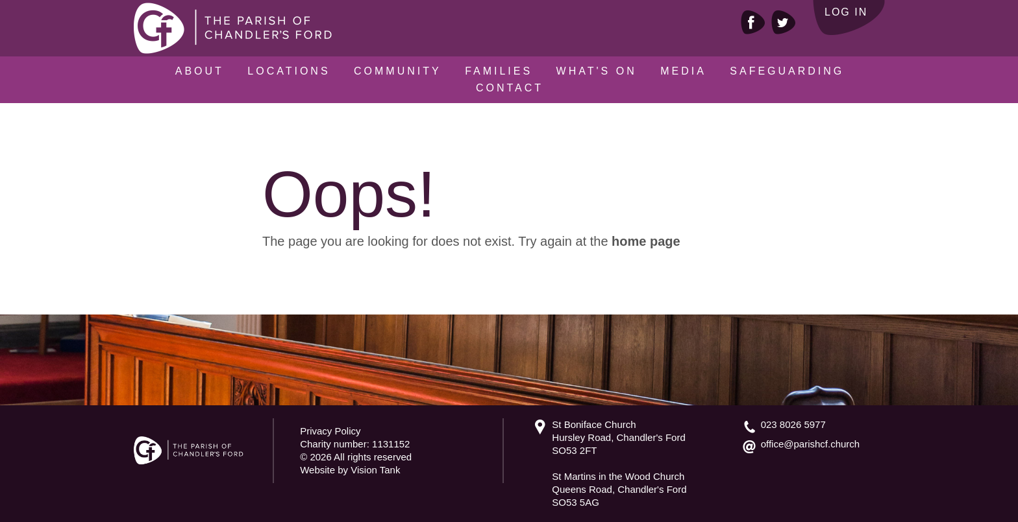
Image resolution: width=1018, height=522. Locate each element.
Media (683, 71)
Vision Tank (375, 469)
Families (498, 71)
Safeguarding (787, 71)
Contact (509, 87)
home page (646, 241)
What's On (596, 71)
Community (397, 71)
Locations (288, 71)
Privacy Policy (330, 430)
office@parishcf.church (810, 443)
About (199, 71)
